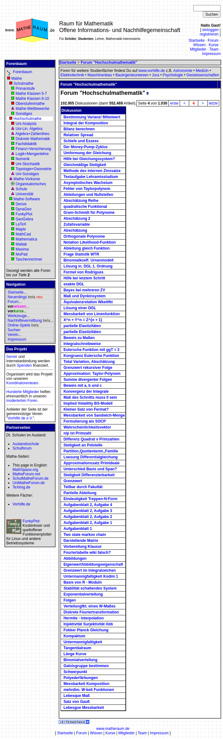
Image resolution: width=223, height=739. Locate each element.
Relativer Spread (78, 135)
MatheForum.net (26, 474)
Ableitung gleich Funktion (86, 248)
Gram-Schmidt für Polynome (88, 212)
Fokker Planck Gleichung (85, 630)
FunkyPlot (24, 214)
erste (174, 103)
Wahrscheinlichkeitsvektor (87, 427)
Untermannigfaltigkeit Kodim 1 (90, 576)
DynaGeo (24, 209)
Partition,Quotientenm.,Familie (90, 451)
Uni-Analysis (26, 123)
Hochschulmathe (27, 118)
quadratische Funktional (85, 206)
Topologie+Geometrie (33, 169)
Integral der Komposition (85, 123)
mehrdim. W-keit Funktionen (88, 690)
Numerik (23, 159)
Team (213, 49)
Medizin (202, 70)
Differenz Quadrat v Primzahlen (91, 439)
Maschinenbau (100, 75)
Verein (13, 334)
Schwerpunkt (75, 672)
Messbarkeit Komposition (86, 684)
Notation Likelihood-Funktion (89, 242)
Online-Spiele (19, 325)
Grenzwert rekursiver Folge (87, 367)
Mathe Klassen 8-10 (32, 98)
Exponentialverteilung (83, 594)
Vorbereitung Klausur (82, 546)
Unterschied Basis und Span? (90, 469)
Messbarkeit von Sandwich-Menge (94, 415)
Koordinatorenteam (22, 383)
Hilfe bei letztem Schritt (84, 278)
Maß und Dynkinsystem (84, 296)
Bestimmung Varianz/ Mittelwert (91, 117)
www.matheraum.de (113, 728)
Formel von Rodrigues (83, 272)
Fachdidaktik (26, 144)
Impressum (211, 53)
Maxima (22, 249)
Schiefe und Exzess (80, 141)
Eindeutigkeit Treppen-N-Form (90, 499)
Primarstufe (25, 88)
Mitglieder (198, 49)
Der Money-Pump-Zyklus (85, 147)
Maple (21, 229)
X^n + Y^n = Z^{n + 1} (82, 320)
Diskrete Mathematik (33, 139)
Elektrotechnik (72, 75)
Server (11, 356)
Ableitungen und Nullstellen (88, 194)
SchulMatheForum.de (31, 478)
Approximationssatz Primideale (91, 463)
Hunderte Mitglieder (22, 392)
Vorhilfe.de (21, 504)
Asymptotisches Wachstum (87, 183)
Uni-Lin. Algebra (29, 129)
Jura (155, 75)
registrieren (209, 34)
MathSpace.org (25, 469)
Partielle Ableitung (79, 493)
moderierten (16, 400)
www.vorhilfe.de (152, 70)
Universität (25, 194)
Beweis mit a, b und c (82, 385)
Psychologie (172, 75)
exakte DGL (73, 284)
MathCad (23, 234)
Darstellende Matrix (80, 540)
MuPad (22, 254)
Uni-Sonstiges (27, 174)
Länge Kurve (74, 654)
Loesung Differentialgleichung (90, 457)
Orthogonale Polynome (84, 236)
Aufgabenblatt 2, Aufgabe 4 (87, 505)
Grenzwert (72, 481)
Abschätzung (75, 230)
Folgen (69, 600)
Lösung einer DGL (79, 308)
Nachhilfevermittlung (25, 320)
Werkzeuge (17, 316)
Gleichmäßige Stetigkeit (84, 165)
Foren (32, 400)
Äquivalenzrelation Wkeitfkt (88, 302)
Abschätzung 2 (76, 218)
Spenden (24, 365)
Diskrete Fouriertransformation (91, 612)
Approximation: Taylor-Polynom (91, 373)
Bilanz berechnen (78, 129)
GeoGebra (24, 219)
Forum (213, 40)
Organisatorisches (31, 184)
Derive (21, 204)
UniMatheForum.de (29, 483)
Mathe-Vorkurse (26, 179)
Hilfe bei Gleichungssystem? (89, 159)
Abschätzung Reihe (80, 200)
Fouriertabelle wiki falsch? (87, 552)
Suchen (14, 330)
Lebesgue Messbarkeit (83, 707)
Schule (21, 189)
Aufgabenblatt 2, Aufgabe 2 (87, 517)
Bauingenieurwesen (131, 75)
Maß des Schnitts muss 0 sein (90, 397)
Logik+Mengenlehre (32, 154)
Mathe (16, 78)
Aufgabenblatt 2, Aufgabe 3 (87, 511)
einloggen (210, 30)
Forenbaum (22, 72)
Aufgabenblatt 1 (77, 528)
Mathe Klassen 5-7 (31, 93)
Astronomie (182, 70)
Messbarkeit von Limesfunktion (91, 314)
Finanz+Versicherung (33, 149)
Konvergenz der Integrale (86, 391)
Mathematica (26, 239)
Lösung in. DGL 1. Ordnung (87, 266)
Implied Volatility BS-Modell (87, 403)
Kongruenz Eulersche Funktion (91, 355)
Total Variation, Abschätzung (88, 361)
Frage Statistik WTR (81, 254)
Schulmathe (23, 83)
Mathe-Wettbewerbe (33, 108)
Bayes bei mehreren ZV (84, 290)
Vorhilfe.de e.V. (20, 418)
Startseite (196, 40)
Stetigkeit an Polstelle (82, 445)
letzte (213, 103)
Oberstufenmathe (30, 103)
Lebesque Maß (76, 695)
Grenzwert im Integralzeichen (89, 570)
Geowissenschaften (202, 75)
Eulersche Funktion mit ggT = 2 (91, 350)
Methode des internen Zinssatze (91, 171)
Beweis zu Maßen (78, 338)
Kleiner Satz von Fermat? (86, 409)
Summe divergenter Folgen (87, 379)
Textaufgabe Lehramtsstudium (90, 177)
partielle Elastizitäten (82, 326)
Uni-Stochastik (28, 164)
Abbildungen (74, 558)
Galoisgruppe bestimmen (86, 666)
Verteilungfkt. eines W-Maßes (89, 606)
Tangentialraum (77, 648)
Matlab (21, 244)
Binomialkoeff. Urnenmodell (88, 260)
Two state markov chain (84, 534)
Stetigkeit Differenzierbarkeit (88, 475)
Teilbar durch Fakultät (82, 487)
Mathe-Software (26, 199)
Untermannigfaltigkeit (82, 642)
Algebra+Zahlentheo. (32, 134)
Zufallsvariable (76, 224)
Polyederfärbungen (80, 678)
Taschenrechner (28, 259)
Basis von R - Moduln (82, 582)
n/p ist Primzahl (77, 433)
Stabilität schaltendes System (89, 588)
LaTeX (21, 224)
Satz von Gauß (76, 701)
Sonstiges (24, 113)
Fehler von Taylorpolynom (86, 188)
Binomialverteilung (80, 660)
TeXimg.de (21, 487)
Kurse (213, 45)
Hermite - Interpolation (83, 618)
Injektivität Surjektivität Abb (88, 624)
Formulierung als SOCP (84, 421)
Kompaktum (74, 636)
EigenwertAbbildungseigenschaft (93, 564)
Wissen (199, 45)
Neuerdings (17, 297)
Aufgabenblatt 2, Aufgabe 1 (87, 523)
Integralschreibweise (82, 344)
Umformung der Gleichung (87, 153)
